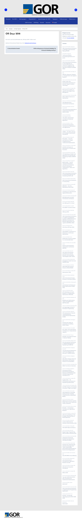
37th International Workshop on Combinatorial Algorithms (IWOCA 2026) (69, 111)
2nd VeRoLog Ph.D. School (68, 203)
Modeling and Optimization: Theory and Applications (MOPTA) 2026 (68, 301)
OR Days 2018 (13, 34)
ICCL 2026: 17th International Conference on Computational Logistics (69, 331)
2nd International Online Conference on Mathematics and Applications (68, 126)
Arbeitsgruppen (23, 19)
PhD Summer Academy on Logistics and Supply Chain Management (68, 91)
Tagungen (55, 19)
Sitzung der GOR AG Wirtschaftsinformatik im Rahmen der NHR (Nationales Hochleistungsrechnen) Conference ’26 (68, 373)
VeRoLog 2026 (65, 211)
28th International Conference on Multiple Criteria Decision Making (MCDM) (69, 49)
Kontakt (42, 22)
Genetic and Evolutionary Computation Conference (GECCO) (68, 247)
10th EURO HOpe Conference (68, 427)
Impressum (48, 22)
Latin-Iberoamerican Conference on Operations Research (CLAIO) (68, 461)
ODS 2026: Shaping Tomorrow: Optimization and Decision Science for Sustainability (69, 360)
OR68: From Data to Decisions (69, 365)
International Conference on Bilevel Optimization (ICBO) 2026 (68, 286)
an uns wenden (70, 38)
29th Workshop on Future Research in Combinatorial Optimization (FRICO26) (68, 293)
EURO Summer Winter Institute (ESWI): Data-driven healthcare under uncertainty (69, 402)
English (54, 22)
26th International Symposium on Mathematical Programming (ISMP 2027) (69, 490)
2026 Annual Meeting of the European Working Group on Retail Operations (68, 416)
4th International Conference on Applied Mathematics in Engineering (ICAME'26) (69, 343)
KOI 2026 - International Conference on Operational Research (68, 409)
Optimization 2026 (66, 272)
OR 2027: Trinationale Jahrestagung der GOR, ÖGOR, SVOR (69, 497)
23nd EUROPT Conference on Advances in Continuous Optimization (69, 233)
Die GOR (14, 19)
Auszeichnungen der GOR (44, 19)
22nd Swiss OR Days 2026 (68, 227)
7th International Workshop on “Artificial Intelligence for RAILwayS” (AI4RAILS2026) (69, 352)
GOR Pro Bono (28, 22)
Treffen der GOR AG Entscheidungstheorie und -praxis (68, 56)
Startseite (8, 19)
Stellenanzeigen (63, 19)
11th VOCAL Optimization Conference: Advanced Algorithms (68, 119)
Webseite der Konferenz (30, 43)
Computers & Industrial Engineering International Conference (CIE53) (68, 439)
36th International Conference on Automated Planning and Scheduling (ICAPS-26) (69, 174)
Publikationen (72, 19)
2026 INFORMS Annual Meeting (69, 455)
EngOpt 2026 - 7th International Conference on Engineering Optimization (68, 381)
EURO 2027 (65, 484)
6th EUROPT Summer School (68, 207)
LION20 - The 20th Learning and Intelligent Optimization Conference (68, 133)
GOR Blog (36, 22)
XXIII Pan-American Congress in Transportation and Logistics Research (69, 76)
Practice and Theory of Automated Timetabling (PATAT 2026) (67, 324)
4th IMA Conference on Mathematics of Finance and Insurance (68, 148)
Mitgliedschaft (32, 19)
